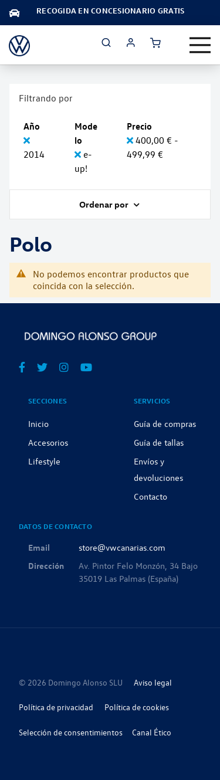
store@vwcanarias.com (122, 547)
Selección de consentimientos (71, 732)
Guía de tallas (159, 442)
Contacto (150, 496)
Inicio (38, 423)
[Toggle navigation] (200, 45)
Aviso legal (153, 682)
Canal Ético (151, 732)
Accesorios (48, 442)
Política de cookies (136, 707)
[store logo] (19, 44)
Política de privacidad (56, 707)
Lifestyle (44, 461)
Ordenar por (104, 204)
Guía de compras (165, 423)
